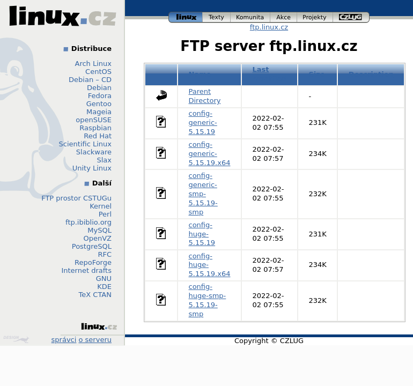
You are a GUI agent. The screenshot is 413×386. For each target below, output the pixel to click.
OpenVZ (97, 238)
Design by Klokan (16, 339)
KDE (104, 287)
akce (283, 17)
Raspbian (95, 128)
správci (64, 340)
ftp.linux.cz (269, 27)
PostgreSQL (92, 246)
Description (371, 74)
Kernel (101, 206)
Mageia (99, 112)
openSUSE (94, 120)
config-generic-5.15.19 (203, 122)
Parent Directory (205, 96)
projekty (315, 17)
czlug (351, 17)
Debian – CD (90, 80)
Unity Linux (92, 168)
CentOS (98, 72)
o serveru (95, 340)
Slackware (94, 152)
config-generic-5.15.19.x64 (210, 153)
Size (317, 74)
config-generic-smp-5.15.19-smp (203, 194)
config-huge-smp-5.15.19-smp (207, 300)
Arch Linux (93, 64)
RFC (105, 254)
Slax (104, 160)
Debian (99, 88)
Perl (105, 214)
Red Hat (98, 136)
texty (217, 17)
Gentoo (99, 104)
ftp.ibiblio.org (88, 222)
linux (185, 17)
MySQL (99, 230)
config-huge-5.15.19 (202, 234)
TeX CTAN (95, 295)
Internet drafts (86, 270)
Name (200, 74)
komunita (250, 17)
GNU (104, 278)
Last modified (270, 74)
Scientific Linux (85, 144)
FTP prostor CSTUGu (76, 198)
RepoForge (93, 262)
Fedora (100, 96)
